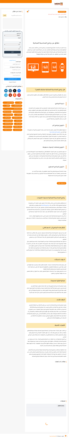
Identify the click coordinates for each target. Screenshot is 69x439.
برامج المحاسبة (32, 5)
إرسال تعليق (61, 405)
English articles (8, 129)
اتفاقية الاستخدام (32, 1)
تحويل (12, 52)
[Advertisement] (46, 31)
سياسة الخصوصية (41, 1)
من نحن (48, 1)
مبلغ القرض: (18, 61)
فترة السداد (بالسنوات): (15, 72)
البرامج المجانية (22, 5)
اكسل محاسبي (13, 5)
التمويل (8, 105)
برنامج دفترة (18, 123)
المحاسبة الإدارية (17, 108)
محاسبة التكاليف (8, 126)
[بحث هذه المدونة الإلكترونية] (14, 15)
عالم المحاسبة (53, 436)
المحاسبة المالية (7, 111)
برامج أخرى (19, 114)
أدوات (20, 102)
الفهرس (26, 1)
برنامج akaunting (45, 205)
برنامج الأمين (7, 117)
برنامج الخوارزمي (8, 120)
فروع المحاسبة (41, 5)
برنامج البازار (18, 120)
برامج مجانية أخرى (17, 117)
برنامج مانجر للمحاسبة (55, 132)
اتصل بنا (20, 1)
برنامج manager (18, 126)
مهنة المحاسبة (5, 5)
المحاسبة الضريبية (17, 111)
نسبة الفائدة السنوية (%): (15, 67)
